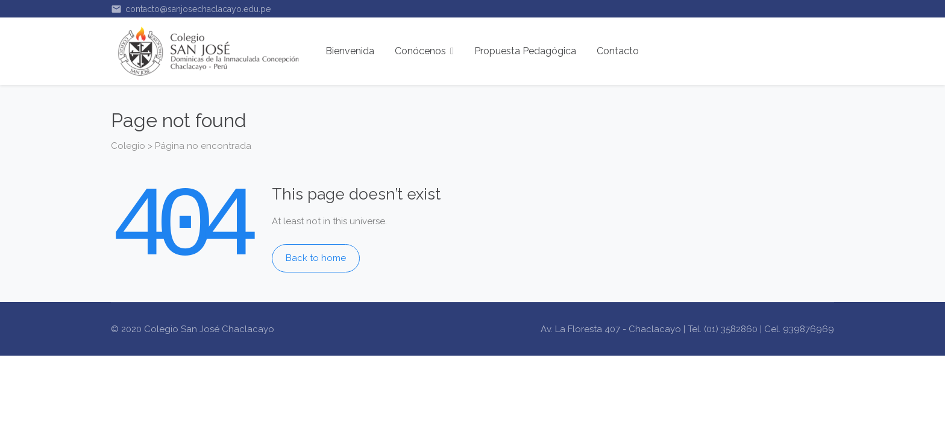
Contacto (618, 51)
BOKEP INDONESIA (422, 364)
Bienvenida (349, 51)
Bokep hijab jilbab (341, 364)
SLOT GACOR (222, 381)
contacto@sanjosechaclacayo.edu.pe (191, 9)
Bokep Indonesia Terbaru (164, 364)
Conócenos (424, 51)
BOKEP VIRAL (617, 364)
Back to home (316, 258)
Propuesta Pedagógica (525, 51)
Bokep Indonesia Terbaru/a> (527, 364)
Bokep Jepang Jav (261, 364)
